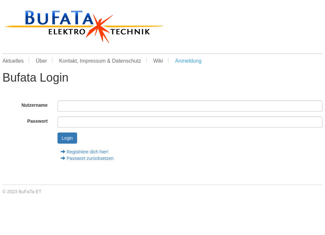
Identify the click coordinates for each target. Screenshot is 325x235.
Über (41, 60)
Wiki (158, 60)
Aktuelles (13, 60)
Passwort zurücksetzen (87, 158)
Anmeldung (188, 60)
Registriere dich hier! (84, 151)
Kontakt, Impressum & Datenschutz (100, 60)
